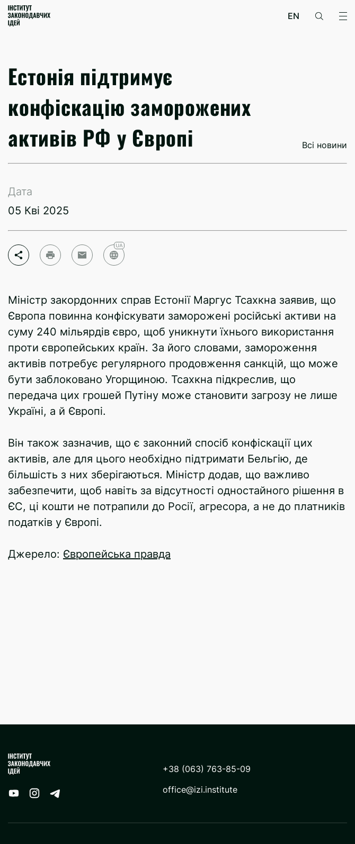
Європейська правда (117, 554)
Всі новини (324, 145)
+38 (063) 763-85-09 (207, 769)
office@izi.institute (200, 790)
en (293, 16)
